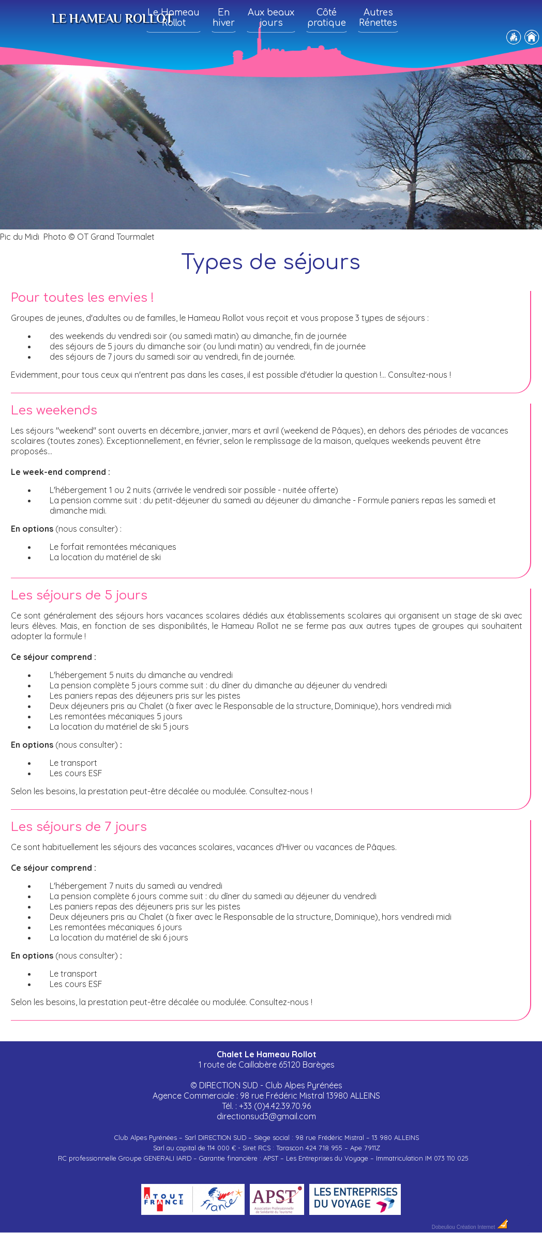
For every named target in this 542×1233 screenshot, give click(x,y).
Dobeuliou (443, 1227)
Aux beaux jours (271, 18)
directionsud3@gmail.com (266, 1116)
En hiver (224, 18)
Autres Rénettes (378, 18)
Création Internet (483, 1227)
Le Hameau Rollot (173, 18)
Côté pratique (326, 18)
